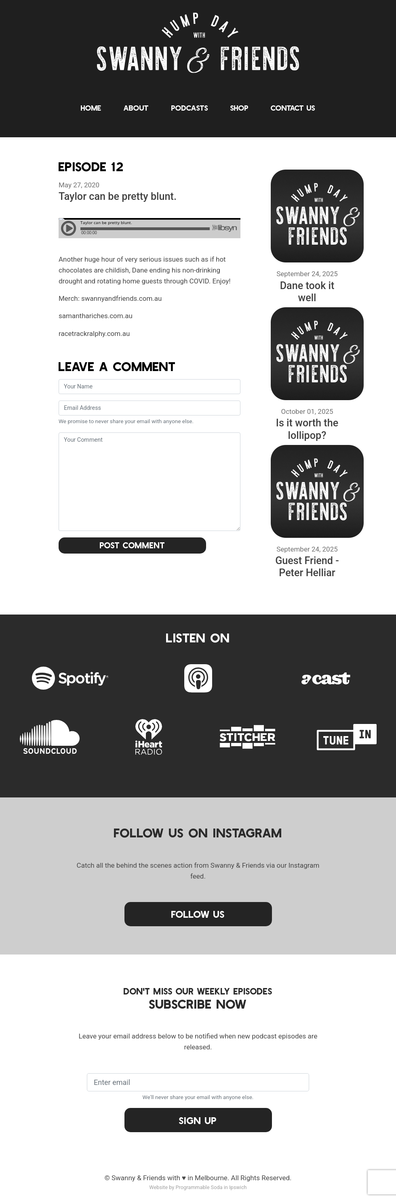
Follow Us (198, 914)
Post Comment (132, 545)
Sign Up (198, 1120)
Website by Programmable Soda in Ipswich (197, 1187)
